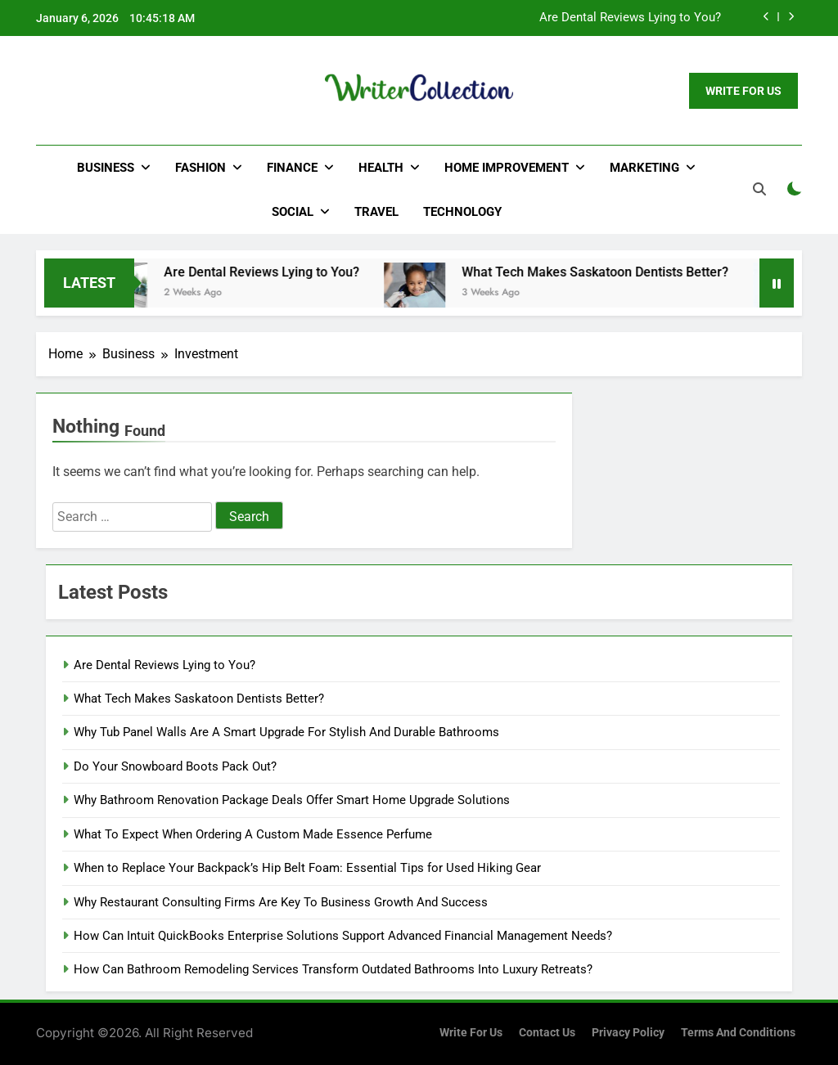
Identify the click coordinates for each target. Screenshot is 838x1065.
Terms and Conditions (738, 1033)
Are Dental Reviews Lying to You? (630, 18)
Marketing (644, 167)
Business (105, 167)
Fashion (200, 167)
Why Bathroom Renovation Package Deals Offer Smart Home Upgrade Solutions (292, 800)
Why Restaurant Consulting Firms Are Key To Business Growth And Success (281, 902)
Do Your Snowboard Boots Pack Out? (175, 766)
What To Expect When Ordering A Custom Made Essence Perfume (253, 834)
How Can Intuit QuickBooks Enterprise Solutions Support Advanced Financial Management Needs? (343, 935)
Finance (292, 167)
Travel (376, 211)
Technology (462, 211)
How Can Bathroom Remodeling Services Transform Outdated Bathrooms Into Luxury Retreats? (333, 969)
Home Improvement (506, 167)
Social (292, 211)
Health (380, 167)
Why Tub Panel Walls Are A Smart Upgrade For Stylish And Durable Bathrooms (286, 732)
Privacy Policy (628, 1033)
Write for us (470, 1033)
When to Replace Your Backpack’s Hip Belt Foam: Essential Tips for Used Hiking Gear (307, 868)
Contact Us (547, 1033)
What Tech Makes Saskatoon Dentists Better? (608, 272)
